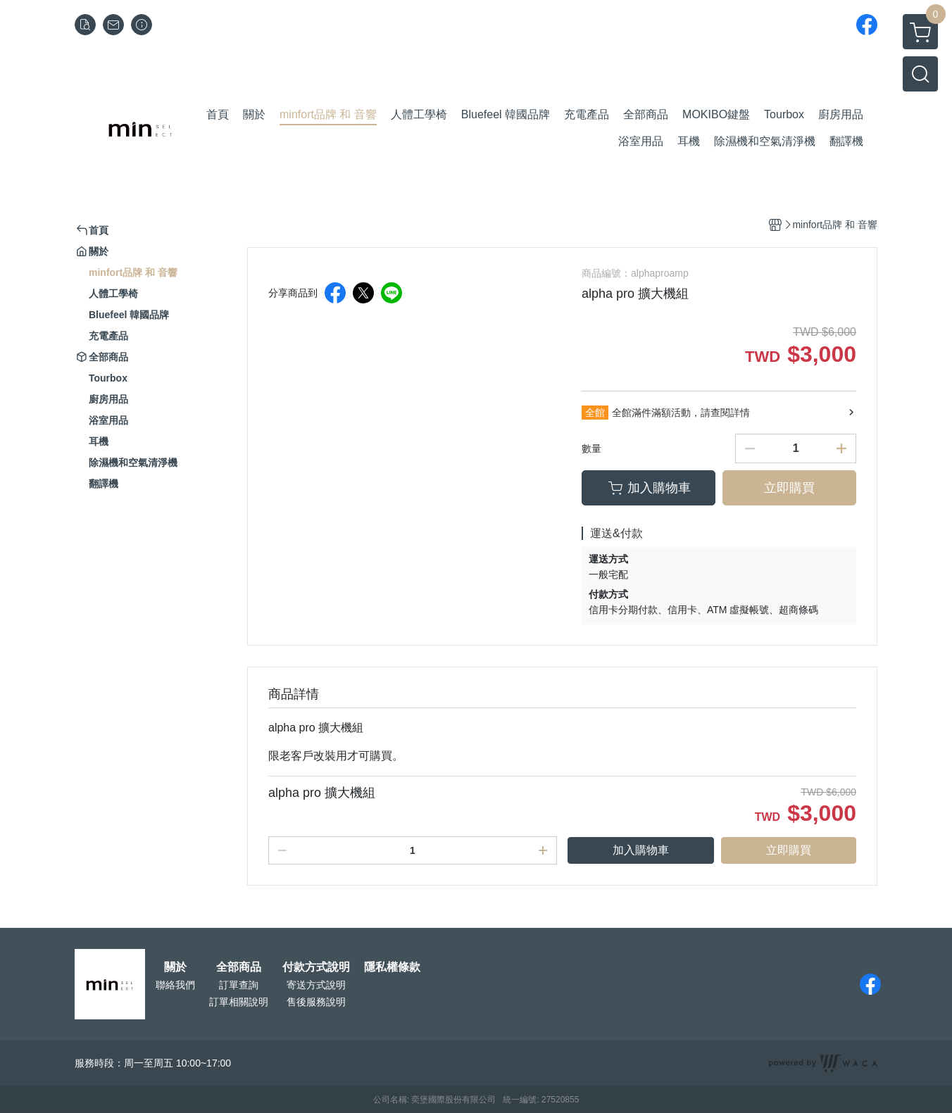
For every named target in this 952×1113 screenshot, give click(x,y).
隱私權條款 (392, 967)
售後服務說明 (316, 1002)
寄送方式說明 (316, 985)
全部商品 (238, 967)
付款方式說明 (316, 967)
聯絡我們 (175, 985)
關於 (175, 967)
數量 (591, 448)
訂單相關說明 (238, 1002)
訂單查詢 (238, 985)
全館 (595, 412)
